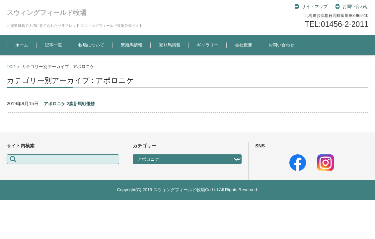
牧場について (91, 44)
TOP (11, 66)
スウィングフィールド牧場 (46, 12)
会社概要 (243, 44)
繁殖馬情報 (131, 44)
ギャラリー (207, 44)
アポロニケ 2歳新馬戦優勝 (69, 103)
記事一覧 (53, 44)
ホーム (21, 44)
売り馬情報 (170, 44)
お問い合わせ (281, 44)
